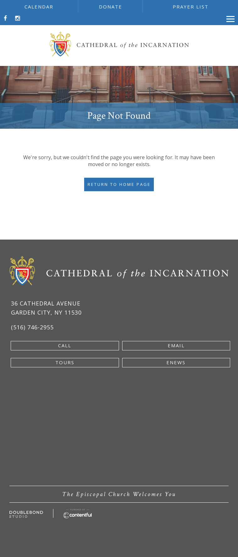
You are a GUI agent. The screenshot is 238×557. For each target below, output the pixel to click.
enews (176, 362)
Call (64, 345)
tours (64, 362)
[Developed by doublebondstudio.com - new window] (26, 514)
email (176, 345)
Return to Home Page (119, 184)
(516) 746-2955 (32, 327)
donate (110, 6)
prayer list (190, 6)
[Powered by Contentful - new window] (77, 512)
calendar (38, 6)
